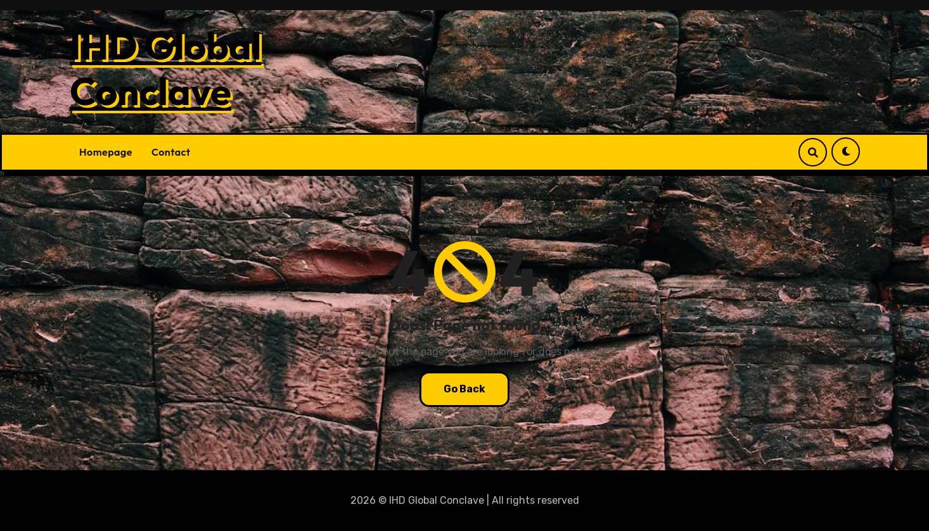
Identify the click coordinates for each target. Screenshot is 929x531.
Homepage (105, 152)
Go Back (464, 389)
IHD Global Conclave (165, 68)
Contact (171, 152)
